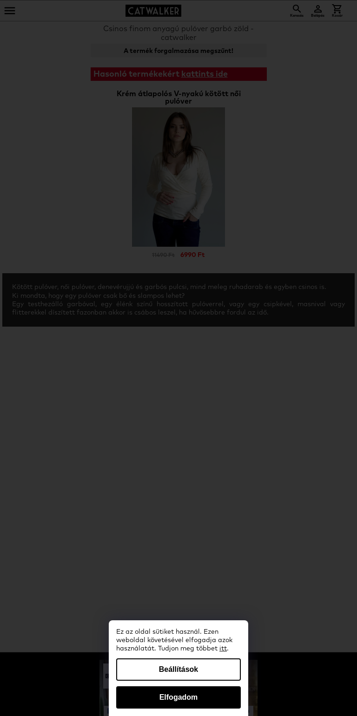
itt (223, 648)
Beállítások (178, 669)
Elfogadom (178, 697)
